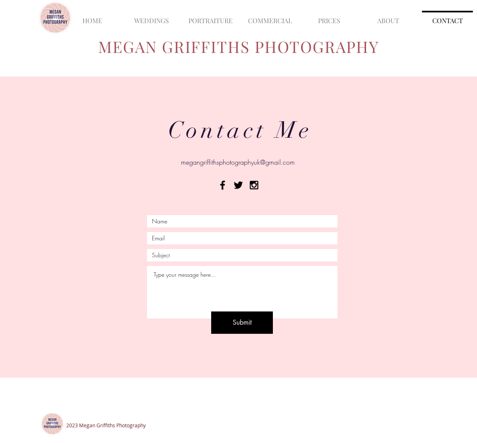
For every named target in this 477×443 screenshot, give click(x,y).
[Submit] (242, 322)
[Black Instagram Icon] (254, 185)
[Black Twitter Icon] (238, 185)
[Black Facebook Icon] (223, 185)
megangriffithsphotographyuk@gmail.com (238, 162)
